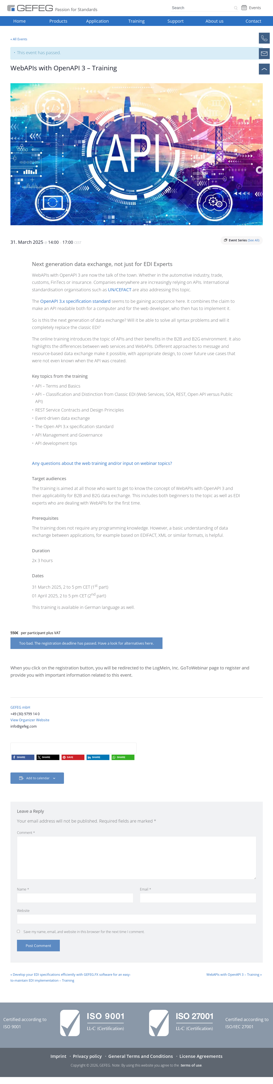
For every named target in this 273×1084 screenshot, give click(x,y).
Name (23, 889)
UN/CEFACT (119, 290)
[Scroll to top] (264, 69)
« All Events (18, 39)
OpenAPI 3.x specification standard (75, 301)
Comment (26, 832)
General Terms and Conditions (140, 1056)
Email (145, 889)
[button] (23, 757)
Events (255, 7)
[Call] (264, 38)
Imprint (58, 1056)
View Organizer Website (29, 720)
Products (58, 21)
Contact (253, 21)
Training (136, 21)
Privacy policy (87, 1056)
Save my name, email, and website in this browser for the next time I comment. (84, 931)
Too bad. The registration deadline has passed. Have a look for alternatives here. (86, 643)
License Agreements (201, 1056)
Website (23, 910)
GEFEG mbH (20, 707)
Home (19, 21)
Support (175, 21)
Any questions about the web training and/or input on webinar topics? (102, 463)
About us (215, 21)
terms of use (191, 1065)
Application (97, 21)
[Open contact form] (264, 53)
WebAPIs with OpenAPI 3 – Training (234, 974)
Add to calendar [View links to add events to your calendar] (38, 778)
